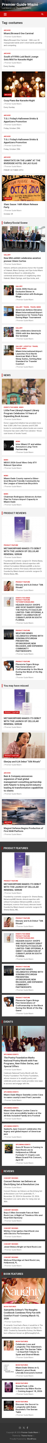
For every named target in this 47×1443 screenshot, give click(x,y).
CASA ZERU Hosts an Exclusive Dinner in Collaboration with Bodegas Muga (29, 293)
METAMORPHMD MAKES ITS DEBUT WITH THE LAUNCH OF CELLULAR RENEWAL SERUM (22, 551)
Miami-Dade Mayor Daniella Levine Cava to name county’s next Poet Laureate (23, 1096)
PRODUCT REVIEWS (15, 513)
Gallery (7, 255)
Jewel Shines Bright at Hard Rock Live (22, 1247)
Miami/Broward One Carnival (19, 33)
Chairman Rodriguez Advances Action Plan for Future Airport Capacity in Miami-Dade (22, 499)
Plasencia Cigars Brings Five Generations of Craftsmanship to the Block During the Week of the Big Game (29, 669)
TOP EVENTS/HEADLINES (25, 602)
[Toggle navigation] (5, 14)
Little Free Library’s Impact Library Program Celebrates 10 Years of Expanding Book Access (21, 413)
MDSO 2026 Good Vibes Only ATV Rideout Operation (20, 463)
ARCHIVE (7, 30)
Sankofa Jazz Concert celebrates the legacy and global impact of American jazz (22, 1131)
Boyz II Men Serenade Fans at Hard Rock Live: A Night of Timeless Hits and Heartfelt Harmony (23, 1215)
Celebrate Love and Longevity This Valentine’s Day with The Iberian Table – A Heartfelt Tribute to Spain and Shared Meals (29, 1349)
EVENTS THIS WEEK (11, 407)
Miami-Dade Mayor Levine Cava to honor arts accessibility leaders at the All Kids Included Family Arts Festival (22, 1113)
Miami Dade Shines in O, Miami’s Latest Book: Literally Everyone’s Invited (29, 1370)
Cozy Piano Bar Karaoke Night (19, 100)
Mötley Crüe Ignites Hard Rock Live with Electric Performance (21, 1232)
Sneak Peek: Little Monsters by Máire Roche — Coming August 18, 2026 (29, 1388)
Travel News (35, 307)
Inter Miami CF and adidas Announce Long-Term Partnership (28, 447)
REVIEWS (9, 1171)
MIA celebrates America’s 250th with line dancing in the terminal (28, 333)
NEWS (7, 375)
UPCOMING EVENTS (11, 1054)
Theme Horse (26, 1436)
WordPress (31, 1439)
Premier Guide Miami (20, 4)
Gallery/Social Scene (15, 222)
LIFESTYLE (27, 346)
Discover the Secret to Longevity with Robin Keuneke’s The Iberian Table (27, 1408)
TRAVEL (26, 307)
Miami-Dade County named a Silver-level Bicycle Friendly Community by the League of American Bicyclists (22, 481)
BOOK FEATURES (13, 1273)
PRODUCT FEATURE (11, 545)
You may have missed (16, 685)
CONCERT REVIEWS (11, 1178)
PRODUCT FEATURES (16, 848)
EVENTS (8, 1021)
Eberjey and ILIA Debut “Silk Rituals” (22, 761)
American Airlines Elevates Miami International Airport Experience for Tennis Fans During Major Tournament (29, 314)
